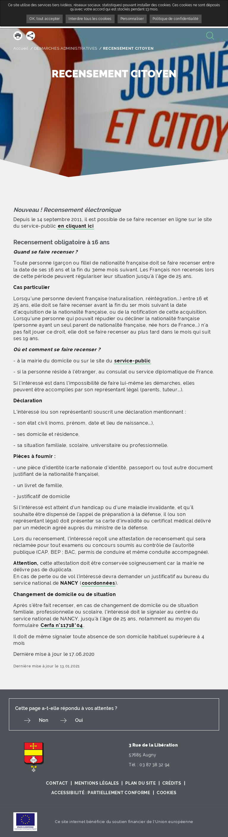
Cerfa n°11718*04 (62, 625)
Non (43, 720)
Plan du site (140, 783)
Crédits (171, 783)
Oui (79, 720)
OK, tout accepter (44, 19)
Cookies (167, 792)
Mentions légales (97, 783)
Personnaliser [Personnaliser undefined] (132, 19)
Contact (57, 783)
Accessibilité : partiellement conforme (100, 792)
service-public (132, 361)
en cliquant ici (76, 226)
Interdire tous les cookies (90, 19)
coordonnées (98, 583)
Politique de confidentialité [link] (176, 19)
